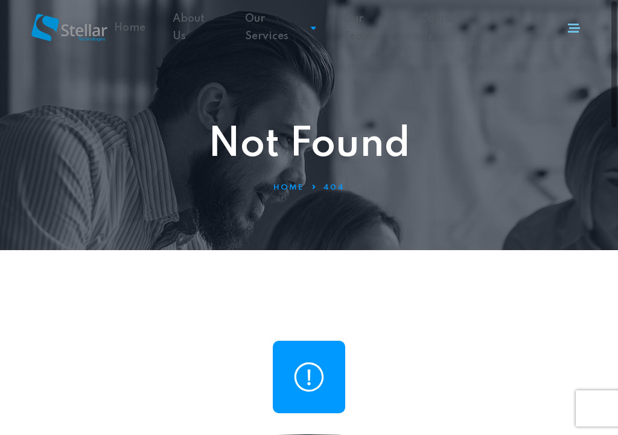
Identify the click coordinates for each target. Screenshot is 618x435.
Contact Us (440, 27)
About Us (189, 27)
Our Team (358, 27)
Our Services (280, 27)
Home (129, 27)
